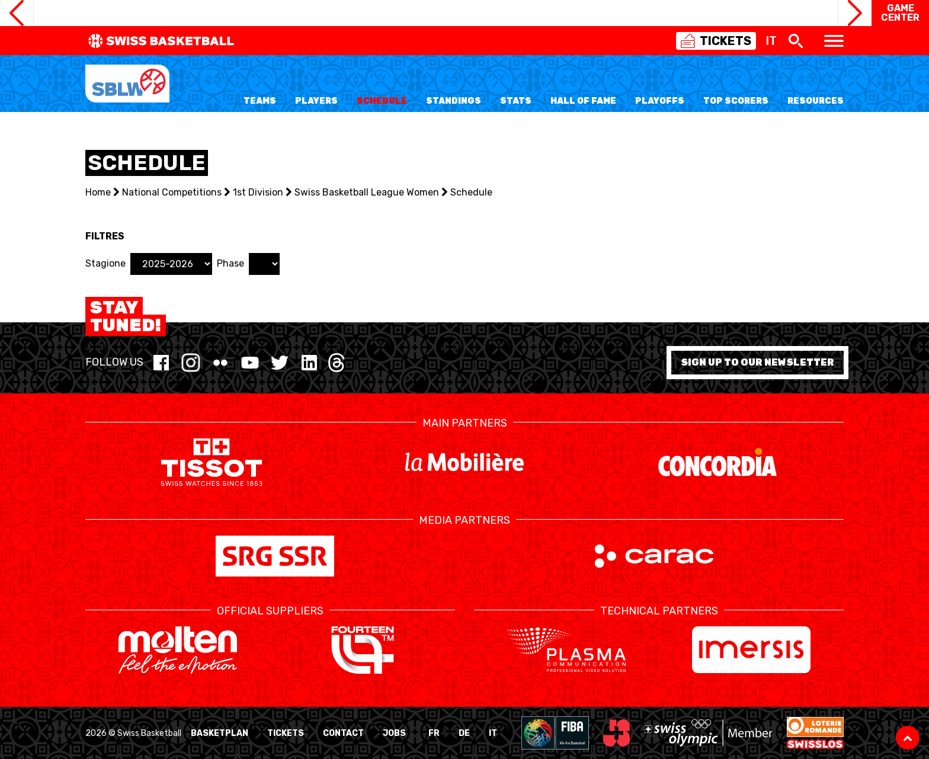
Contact (343, 733)
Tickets (285, 733)
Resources (815, 101)
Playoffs (659, 101)
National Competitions (172, 192)
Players (316, 101)
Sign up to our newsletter (757, 362)
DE (464, 733)
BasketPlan (219, 733)
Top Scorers (735, 101)
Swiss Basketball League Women (366, 192)
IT (493, 733)
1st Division (258, 192)
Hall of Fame (583, 101)
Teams (260, 101)
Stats (515, 101)
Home (98, 192)
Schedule (382, 101)
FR (434, 733)
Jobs (394, 733)
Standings (453, 101)
